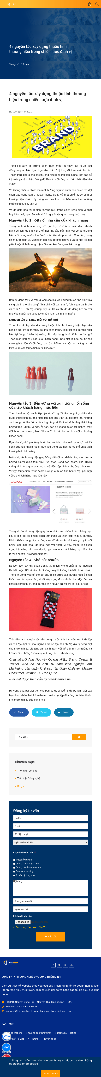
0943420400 (30, 1006)
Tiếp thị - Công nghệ (28, 778)
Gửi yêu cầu (50, 936)
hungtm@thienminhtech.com (55, 1011)
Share (18, 712)
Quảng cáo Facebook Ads (29, 867)
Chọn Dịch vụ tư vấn (24, 852)
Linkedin (64, 712)
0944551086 (13, 1006)
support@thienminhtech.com (22, 1011)
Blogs (26, 64)
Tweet (41, 712)
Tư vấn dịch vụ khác (26, 875)
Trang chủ (14, 64)
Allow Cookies (50, 1073)
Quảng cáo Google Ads (27, 863)
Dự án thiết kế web (14, 1038)
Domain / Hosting (25, 871)
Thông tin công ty (27, 770)
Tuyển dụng (50, 1038)
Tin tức (34, 1038)
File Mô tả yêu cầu (22, 916)
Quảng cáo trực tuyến (39, 1032)
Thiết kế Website (24, 859)
